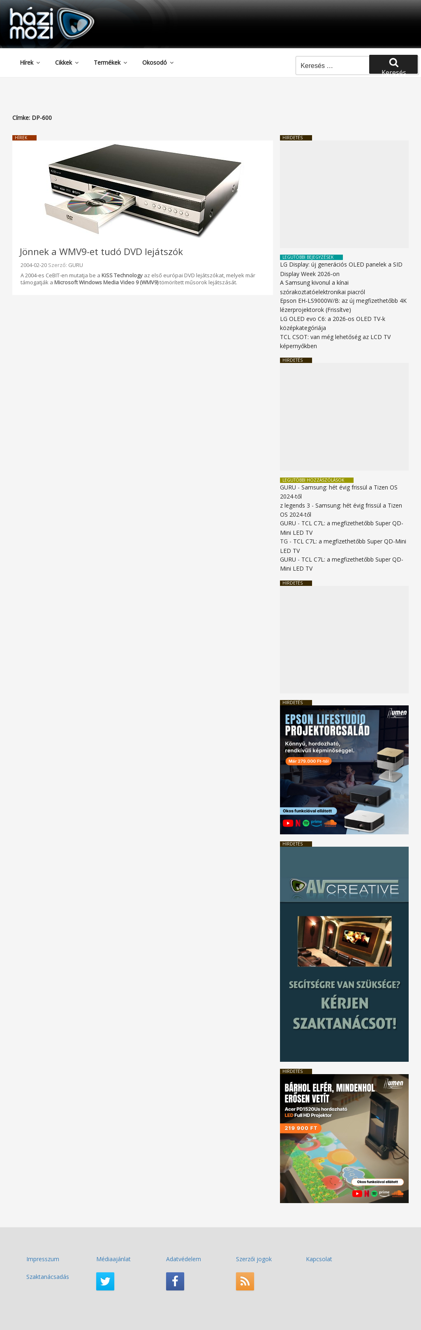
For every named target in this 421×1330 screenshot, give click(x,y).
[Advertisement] (344, 194)
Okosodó (158, 62)
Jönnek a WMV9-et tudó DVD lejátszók (101, 251)
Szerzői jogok (254, 1259)
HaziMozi (40, 9)
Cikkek (67, 62)
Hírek (30, 62)
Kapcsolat (319, 1259)
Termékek (111, 62)
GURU (75, 265)
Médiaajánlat (113, 1259)
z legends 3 (295, 505)
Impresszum (42, 1259)
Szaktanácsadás (47, 1277)
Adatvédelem (183, 1259)
